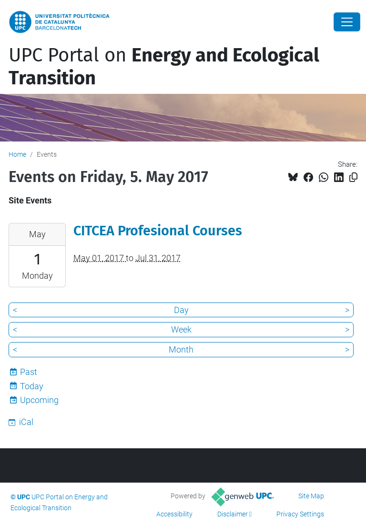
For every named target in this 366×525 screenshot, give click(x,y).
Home (17, 154)
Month (181, 349)
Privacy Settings (300, 514)
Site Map (311, 496)
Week (181, 329)
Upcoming (39, 400)
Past (28, 372)
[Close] (347, 21)
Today (31, 386)
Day (181, 310)
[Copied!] (353, 177)
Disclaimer (232, 514)
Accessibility (174, 514)
